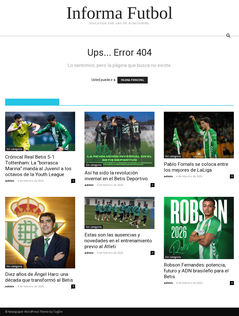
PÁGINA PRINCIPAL (132, 80)
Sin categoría (14, 149)
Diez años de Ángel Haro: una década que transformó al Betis (39, 277)
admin (9, 180)
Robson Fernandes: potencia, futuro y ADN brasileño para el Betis (196, 270)
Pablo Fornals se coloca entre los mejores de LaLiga (196, 167)
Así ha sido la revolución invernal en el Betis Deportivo (116, 175)
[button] (228, 36)
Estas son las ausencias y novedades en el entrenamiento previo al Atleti (118, 240)
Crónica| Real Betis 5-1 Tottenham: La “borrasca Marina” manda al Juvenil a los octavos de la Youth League (38, 165)
